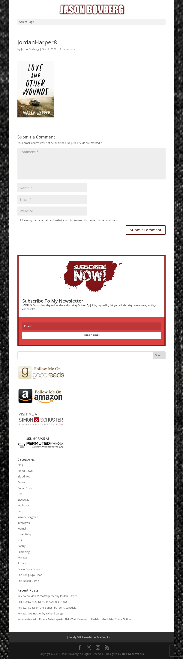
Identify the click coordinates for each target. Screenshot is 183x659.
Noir (20, 540)
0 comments (67, 49)
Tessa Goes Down (28, 569)
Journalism (23, 528)
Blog (20, 465)
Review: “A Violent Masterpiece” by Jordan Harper (47, 596)
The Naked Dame (28, 581)
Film (19, 494)
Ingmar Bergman (27, 517)
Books (21, 482)
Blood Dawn (25, 471)
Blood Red (23, 476)
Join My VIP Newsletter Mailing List (89, 637)
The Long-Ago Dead (29, 575)
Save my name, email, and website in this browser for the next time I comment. (70, 220)
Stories (21, 563)
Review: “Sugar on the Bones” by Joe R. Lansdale (46, 607)
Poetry (21, 546)
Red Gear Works (133, 654)
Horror (21, 511)
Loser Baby (24, 534)
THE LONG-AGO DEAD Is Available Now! (42, 602)
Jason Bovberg (30, 49)
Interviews (23, 523)
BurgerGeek (24, 488)
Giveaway (23, 499)
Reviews (22, 557)
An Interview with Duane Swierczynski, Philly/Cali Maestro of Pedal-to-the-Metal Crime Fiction (74, 619)
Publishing (23, 552)
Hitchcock (23, 505)
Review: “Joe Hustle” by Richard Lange (40, 613)
